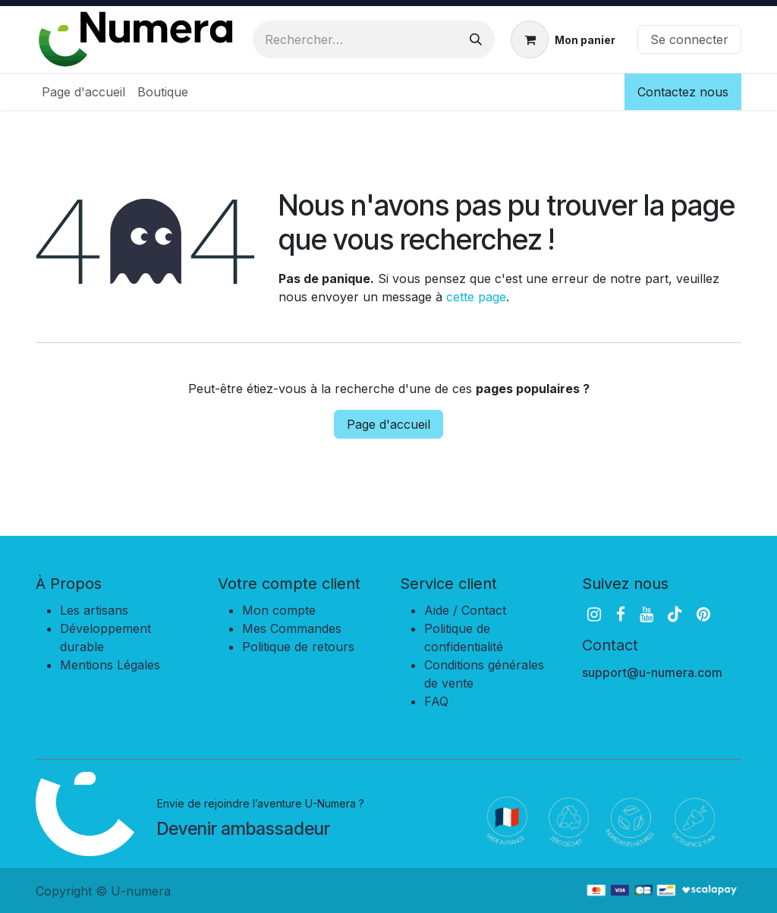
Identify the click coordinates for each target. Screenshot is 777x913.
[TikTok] (674, 614)
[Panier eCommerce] (563, 39)
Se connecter (689, 39)
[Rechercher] (476, 39)
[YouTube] (646, 614)
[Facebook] (620, 614)
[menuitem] (83, 92)
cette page (476, 296)
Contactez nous (682, 91)
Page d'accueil (388, 424)
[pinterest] (703, 614)
